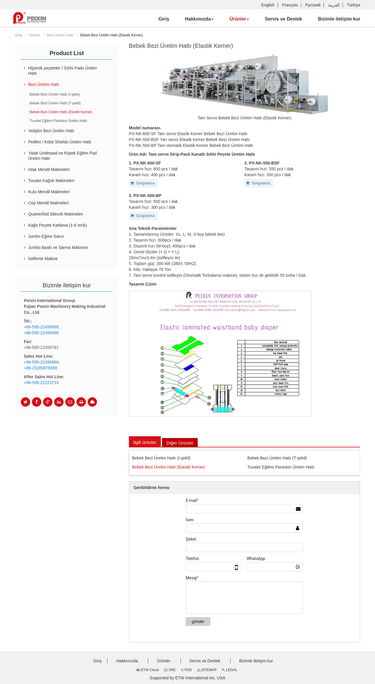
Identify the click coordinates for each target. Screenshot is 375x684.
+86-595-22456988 (41, 332)
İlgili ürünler (145, 442)
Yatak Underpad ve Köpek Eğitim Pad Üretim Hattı (62, 156)
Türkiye (353, 5)
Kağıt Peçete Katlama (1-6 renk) (57, 225)
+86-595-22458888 (41, 327)
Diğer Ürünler (181, 442)
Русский (313, 5)
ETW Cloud (147, 670)
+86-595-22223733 (41, 382)
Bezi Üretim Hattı (60, 35)
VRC (170, 670)
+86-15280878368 (40, 368)
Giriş (18, 35)
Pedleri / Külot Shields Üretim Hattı (59, 142)
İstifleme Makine (43, 258)
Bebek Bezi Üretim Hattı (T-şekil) (277, 458)
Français (290, 5)
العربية (334, 5)
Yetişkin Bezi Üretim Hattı (51, 130)
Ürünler (34, 35)
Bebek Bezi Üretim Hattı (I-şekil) (161, 458)
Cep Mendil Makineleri (48, 203)
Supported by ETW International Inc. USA (187, 677)
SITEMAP (207, 670)
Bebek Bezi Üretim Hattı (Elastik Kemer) (168, 467)
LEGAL (229, 670)
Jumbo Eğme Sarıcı (46, 236)
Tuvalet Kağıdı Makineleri (51, 180)
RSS (186, 670)
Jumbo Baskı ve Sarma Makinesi (58, 247)
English (268, 5)
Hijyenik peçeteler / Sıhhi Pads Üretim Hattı (62, 71)
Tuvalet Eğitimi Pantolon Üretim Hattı (280, 467)
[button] (199, 19)
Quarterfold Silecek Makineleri (55, 214)
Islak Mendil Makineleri (49, 169)
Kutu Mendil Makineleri (49, 191)
